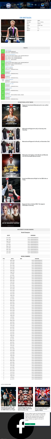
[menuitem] (47, 0)
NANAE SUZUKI (8, 88)
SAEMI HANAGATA (9, 79)
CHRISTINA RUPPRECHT (10, 54)
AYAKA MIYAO (8, 75)
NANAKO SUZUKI (9, 66)
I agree (30, 424)
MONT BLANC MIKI (9, 83)
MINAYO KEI (7, 92)
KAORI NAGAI (8, 71)
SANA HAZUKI (8, 50)
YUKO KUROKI (8, 61)
